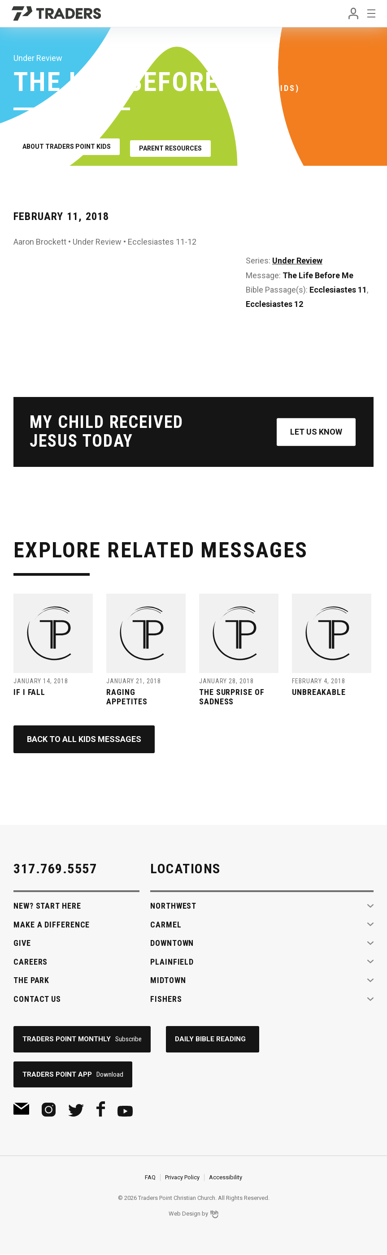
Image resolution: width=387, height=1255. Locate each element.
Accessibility (225, 1178)
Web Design (184, 1214)
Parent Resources (175, 145)
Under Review (297, 257)
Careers (30, 961)
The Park (31, 980)
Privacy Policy (182, 1178)
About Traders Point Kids (66, 145)
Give (22, 943)
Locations (185, 868)
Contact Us (37, 999)
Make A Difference (51, 924)
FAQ (150, 1178)
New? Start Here (47, 905)
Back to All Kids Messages (84, 739)
